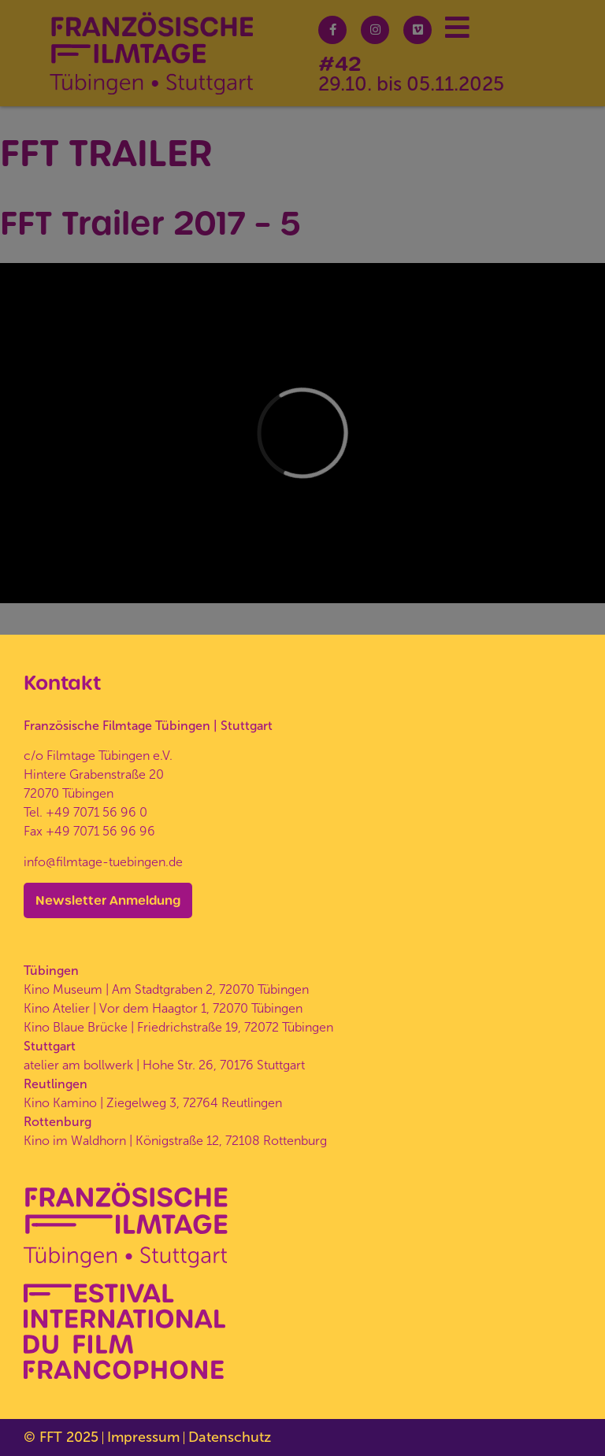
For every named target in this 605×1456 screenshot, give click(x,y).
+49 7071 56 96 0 (96, 812)
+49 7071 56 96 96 (100, 831)
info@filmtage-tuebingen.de (103, 862)
